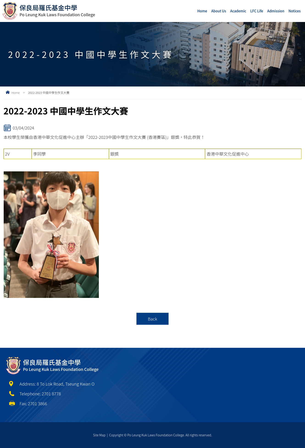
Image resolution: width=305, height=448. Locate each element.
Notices (294, 10)
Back (152, 319)
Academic (238, 10)
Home (202, 10)
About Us (218, 10)
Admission (275, 10)
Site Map (99, 435)
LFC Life (256, 10)
